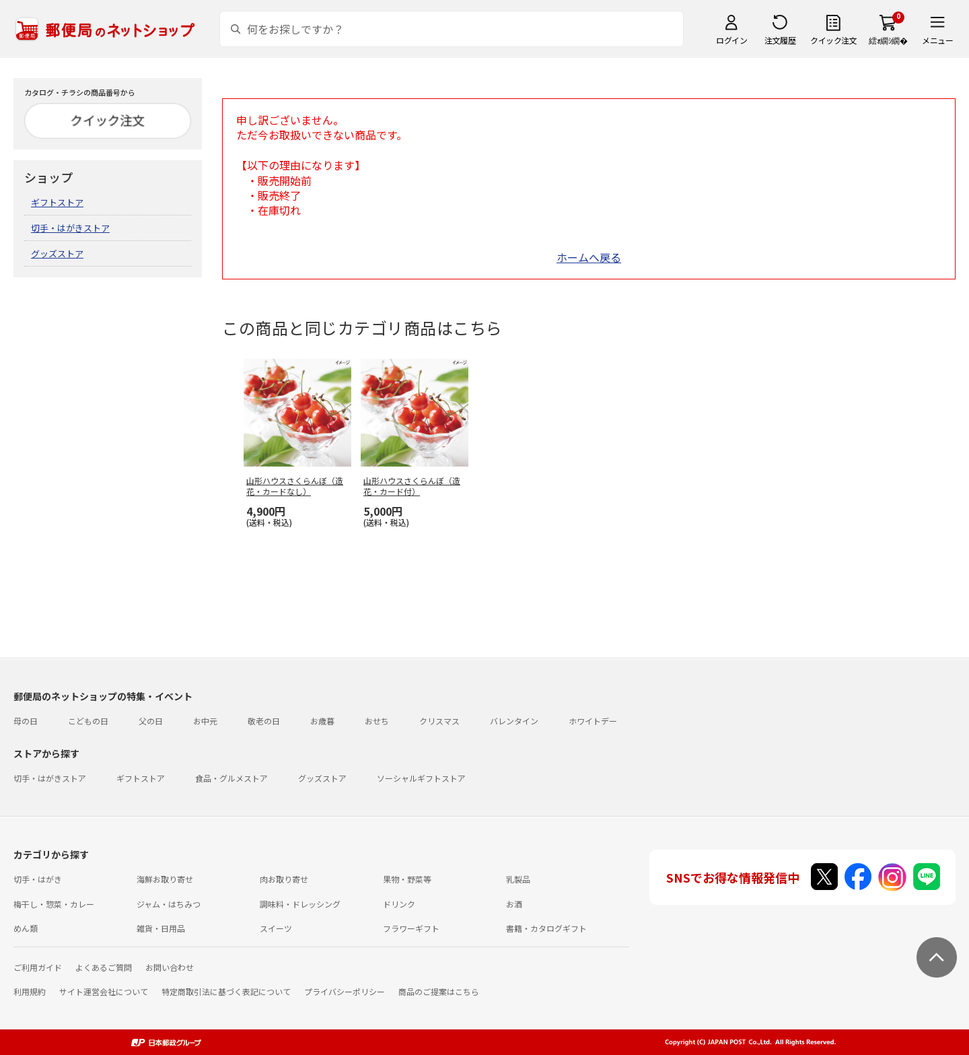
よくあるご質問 (103, 967)
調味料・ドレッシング (300, 904)
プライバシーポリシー (344, 991)
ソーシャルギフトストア (421, 778)
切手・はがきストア (70, 228)
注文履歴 (779, 40)
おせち (377, 720)
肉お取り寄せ (284, 879)
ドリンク (399, 904)
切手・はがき (37, 879)
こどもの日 (88, 720)
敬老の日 (264, 720)
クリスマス (439, 720)
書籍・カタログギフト (546, 928)
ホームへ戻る (589, 257)
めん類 (25, 928)
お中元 (205, 720)
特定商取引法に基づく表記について (226, 991)
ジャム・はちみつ (169, 904)
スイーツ (276, 928)
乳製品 (518, 879)
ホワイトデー (593, 720)
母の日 (25, 720)
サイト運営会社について (103, 991)
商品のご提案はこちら (438, 991)
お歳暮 (322, 720)
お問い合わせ (169, 967)
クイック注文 (833, 40)
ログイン (731, 40)
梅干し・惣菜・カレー (53, 904)
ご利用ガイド (37, 967)
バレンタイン (514, 720)
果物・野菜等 (407, 879)
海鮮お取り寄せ (165, 879)
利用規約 (29, 991)
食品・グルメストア (231, 778)
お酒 (514, 904)
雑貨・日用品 (161, 928)
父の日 (151, 720)
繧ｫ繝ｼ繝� (888, 40)
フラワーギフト (411, 928)
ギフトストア (57, 202)
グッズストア (57, 253)
